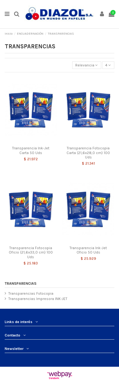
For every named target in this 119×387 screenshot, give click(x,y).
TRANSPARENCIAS (21, 283)
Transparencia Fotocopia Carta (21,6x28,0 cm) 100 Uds (88, 152)
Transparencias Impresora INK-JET (37, 299)
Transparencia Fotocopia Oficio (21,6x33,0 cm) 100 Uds (31, 252)
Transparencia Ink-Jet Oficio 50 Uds (88, 250)
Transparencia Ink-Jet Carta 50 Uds (30, 150)
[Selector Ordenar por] (86, 65)
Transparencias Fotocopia (30, 293)
